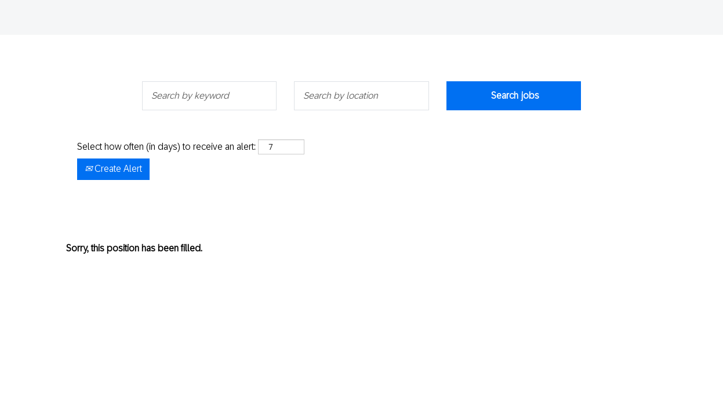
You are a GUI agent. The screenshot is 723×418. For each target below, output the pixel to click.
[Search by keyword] (209, 95)
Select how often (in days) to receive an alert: (166, 147)
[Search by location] (361, 95)
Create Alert (113, 169)
